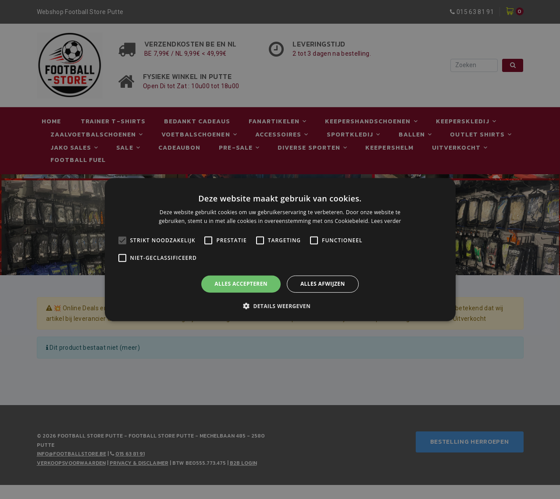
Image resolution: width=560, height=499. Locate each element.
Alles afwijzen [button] (322, 283)
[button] (280, 306)
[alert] (280, 249)
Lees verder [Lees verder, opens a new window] (386, 221)
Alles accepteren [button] (241, 283)
